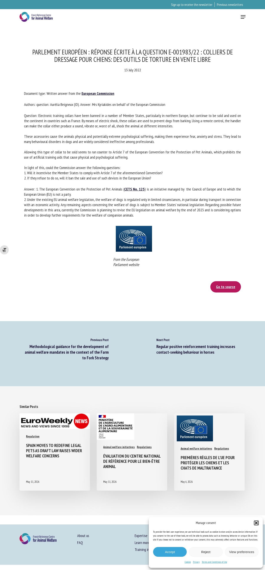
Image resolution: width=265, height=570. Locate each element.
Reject (206, 552)
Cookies (188, 561)
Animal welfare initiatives (119, 447)
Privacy (196, 561)
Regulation (32, 436)
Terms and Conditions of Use (214, 561)
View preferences (241, 552)
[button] (256, 523)
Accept (170, 552)
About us (83, 535)
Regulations (144, 447)
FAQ (80, 542)
